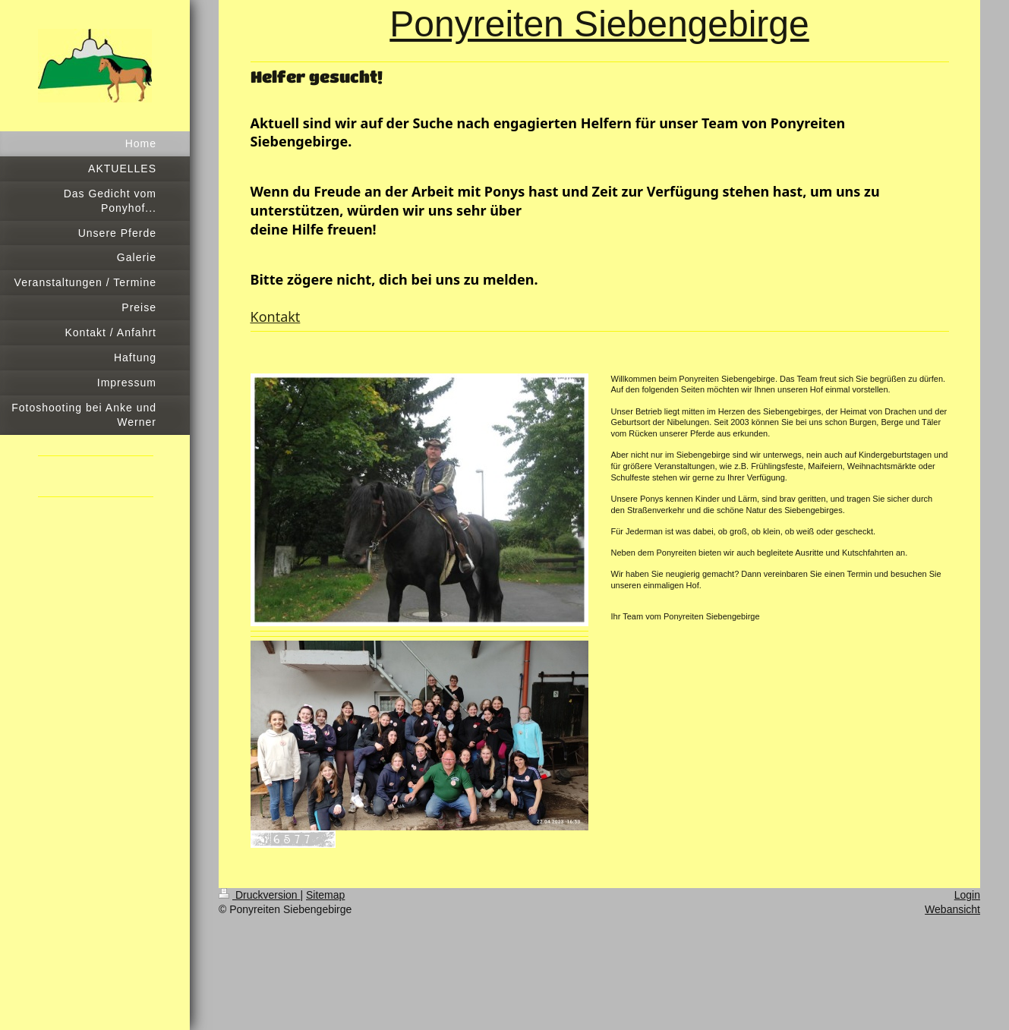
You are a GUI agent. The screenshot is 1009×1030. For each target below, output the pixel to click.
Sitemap (325, 895)
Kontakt (276, 316)
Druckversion (259, 895)
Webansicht (952, 909)
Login (967, 895)
